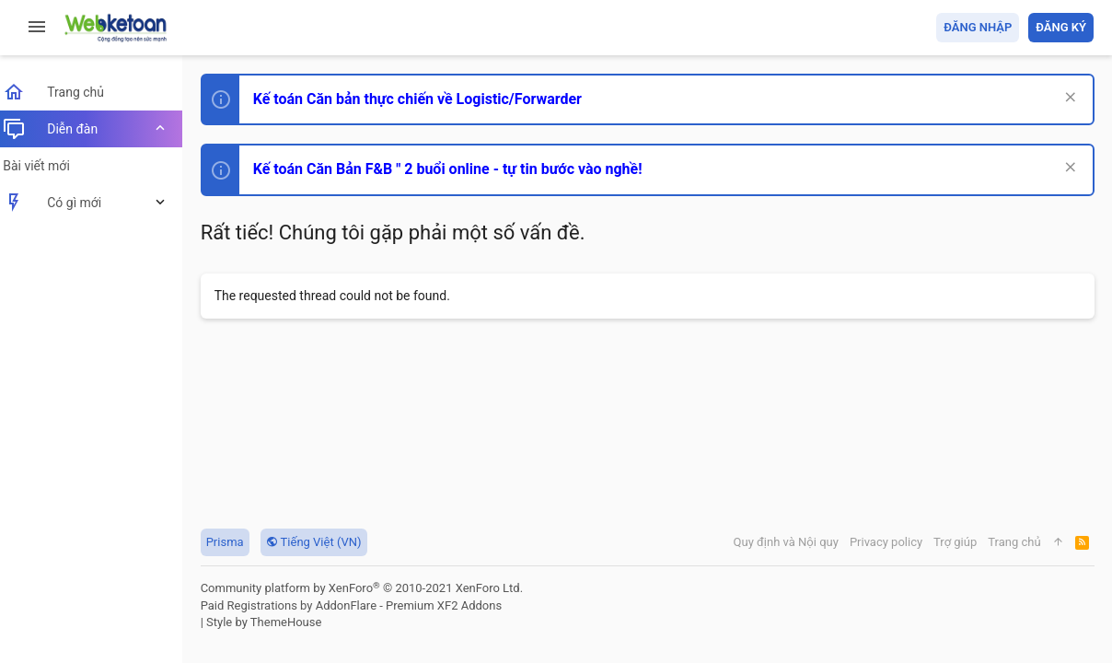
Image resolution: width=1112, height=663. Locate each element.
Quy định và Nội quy (785, 542)
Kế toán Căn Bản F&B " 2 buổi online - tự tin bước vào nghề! (459, 169)
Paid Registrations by (362, 605)
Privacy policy (885, 542)
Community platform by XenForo (373, 588)
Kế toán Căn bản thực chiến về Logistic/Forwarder (428, 99)
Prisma (236, 542)
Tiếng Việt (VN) (325, 542)
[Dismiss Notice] (1067, 99)
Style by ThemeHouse (274, 622)
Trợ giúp (955, 542)
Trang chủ (1014, 542)
